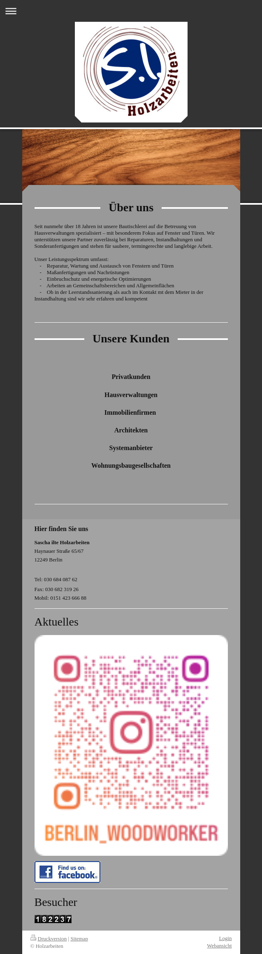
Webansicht (219, 945)
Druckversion (48, 939)
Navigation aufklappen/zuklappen (131, 11)
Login (225, 938)
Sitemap (79, 939)
